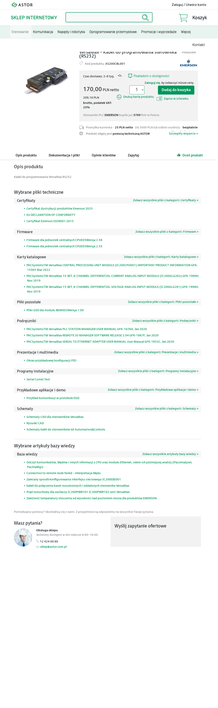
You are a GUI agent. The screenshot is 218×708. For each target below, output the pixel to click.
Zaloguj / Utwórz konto (189, 5)
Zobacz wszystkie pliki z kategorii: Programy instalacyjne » (158, 371)
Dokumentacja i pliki (64, 155)
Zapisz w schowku (172, 98)
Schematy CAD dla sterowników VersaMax (55, 417)
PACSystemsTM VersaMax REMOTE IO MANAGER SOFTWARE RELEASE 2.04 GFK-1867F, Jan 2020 (92, 335)
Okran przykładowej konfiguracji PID (51, 361)
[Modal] (45, 80)
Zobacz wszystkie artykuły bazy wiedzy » (170, 454)
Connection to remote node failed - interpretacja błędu (63, 473)
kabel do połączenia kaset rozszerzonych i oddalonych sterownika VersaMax (77, 486)
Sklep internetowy (34, 17)
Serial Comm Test (38, 379)
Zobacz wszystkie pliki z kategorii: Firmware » (166, 232)
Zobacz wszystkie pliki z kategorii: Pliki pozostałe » (163, 302)
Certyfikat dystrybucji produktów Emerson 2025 (59, 209)
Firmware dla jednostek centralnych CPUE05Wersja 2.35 (64, 246)
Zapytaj (133, 155)
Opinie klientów (104, 155)
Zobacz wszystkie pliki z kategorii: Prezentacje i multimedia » (156, 352)
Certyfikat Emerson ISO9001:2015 (50, 221)
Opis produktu (26, 155)
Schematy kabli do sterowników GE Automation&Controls (65, 429)
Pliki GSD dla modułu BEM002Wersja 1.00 (55, 310)
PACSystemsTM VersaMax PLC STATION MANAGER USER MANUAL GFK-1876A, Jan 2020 (86, 329)
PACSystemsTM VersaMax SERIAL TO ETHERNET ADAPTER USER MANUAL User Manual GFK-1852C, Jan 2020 (100, 342)
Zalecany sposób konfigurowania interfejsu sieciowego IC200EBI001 (73, 479)
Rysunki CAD (35, 423)
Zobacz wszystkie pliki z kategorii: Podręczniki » (165, 321)
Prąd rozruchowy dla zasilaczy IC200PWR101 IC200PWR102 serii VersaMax (78, 492)
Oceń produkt (190, 155)
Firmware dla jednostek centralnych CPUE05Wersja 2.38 (64, 240)
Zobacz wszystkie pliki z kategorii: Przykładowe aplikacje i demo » (153, 390)
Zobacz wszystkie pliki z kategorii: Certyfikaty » (165, 200)
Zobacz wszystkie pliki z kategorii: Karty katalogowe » (161, 257)
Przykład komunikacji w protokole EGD (52, 398)
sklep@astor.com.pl (53, 547)
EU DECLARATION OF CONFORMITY (50, 215)
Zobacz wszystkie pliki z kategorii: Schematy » (166, 409)
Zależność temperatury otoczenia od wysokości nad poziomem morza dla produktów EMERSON (91, 498)
